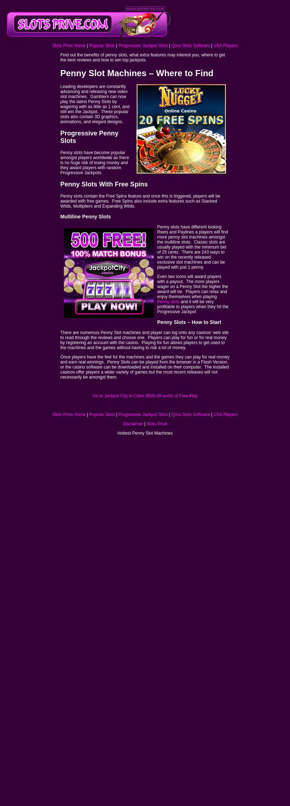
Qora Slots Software (190, 45)
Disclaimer (133, 423)
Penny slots (169, 301)
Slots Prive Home (69, 45)
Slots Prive (156, 423)
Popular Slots (101, 45)
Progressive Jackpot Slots (143, 45)
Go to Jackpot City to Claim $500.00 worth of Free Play (145, 395)
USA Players (226, 45)
